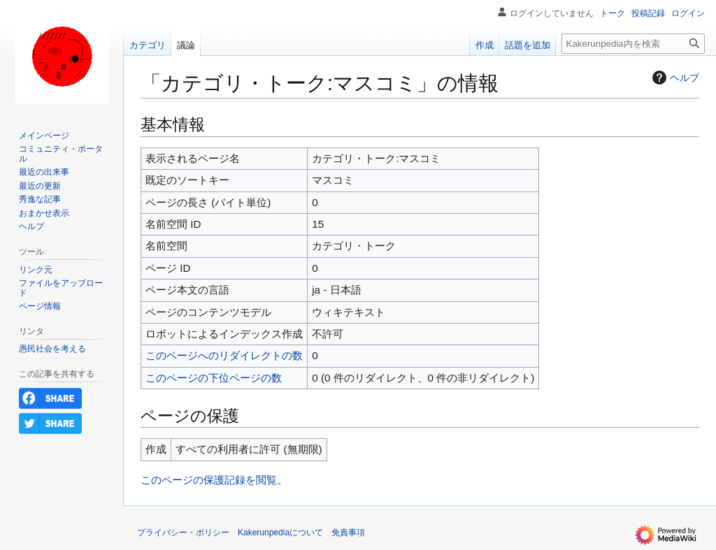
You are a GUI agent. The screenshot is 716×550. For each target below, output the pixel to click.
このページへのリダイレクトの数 (224, 355)
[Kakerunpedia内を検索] (633, 44)
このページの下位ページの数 (213, 378)
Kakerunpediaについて (280, 532)
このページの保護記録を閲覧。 (214, 480)
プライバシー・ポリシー (183, 532)
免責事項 (348, 532)
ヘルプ (674, 78)
